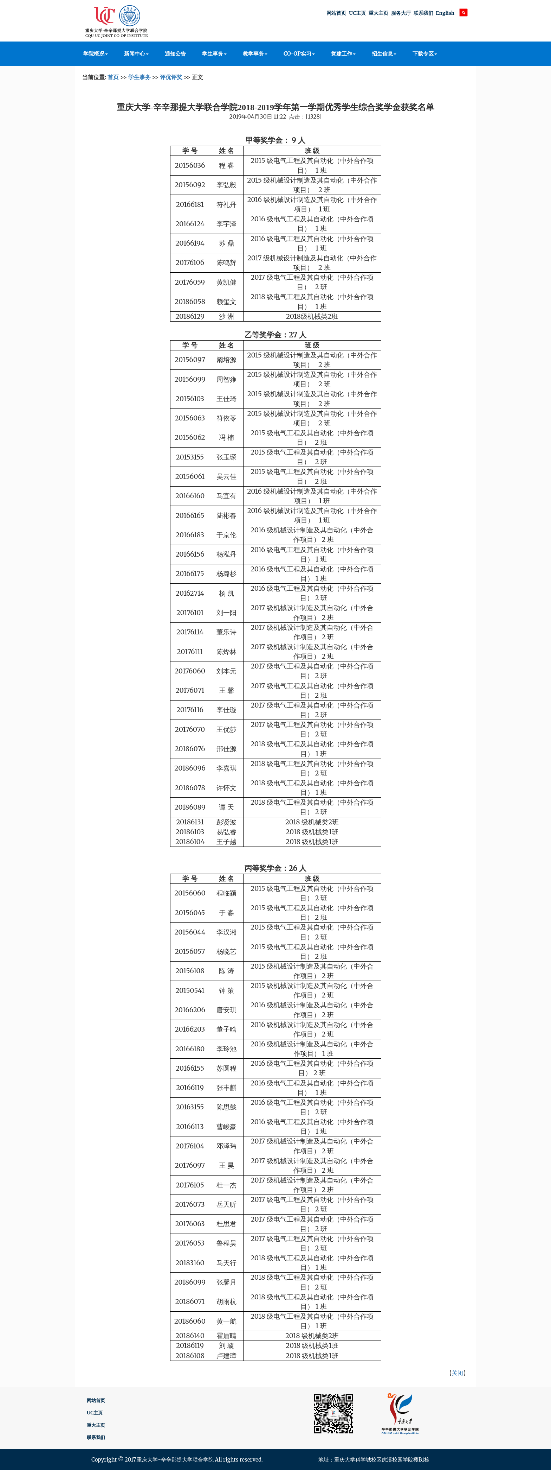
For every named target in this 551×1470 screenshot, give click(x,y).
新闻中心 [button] (136, 53)
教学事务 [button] (255, 53)
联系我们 (423, 13)
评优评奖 (171, 77)
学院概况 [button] (95, 53)
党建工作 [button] (343, 53)
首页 (113, 77)
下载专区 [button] (425, 53)
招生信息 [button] (384, 53)
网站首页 (336, 13)
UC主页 (357, 13)
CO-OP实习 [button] (299, 53)
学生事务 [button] (214, 53)
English (445, 13)
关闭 (457, 1372)
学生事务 (139, 77)
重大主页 (378, 13)
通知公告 (175, 53)
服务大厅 (401, 13)
